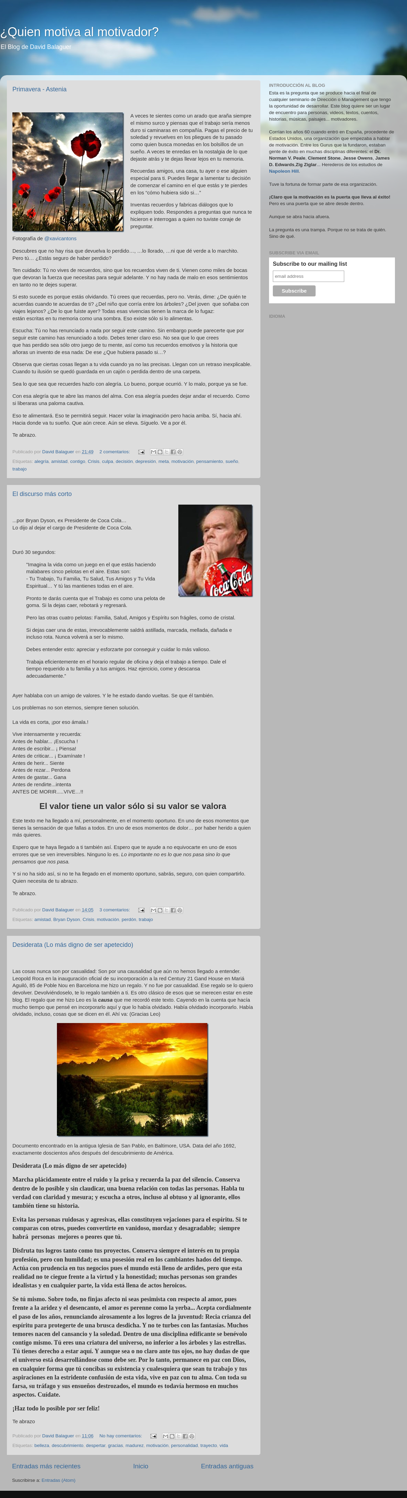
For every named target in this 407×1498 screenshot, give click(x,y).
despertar (95, 1445)
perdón (129, 919)
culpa (107, 461)
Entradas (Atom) (59, 1480)
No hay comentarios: (121, 1435)
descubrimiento (67, 1445)
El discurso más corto (42, 493)
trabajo (19, 469)
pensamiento (209, 461)
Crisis (93, 461)
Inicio (140, 1466)
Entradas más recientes (46, 1466)
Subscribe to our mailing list (310, 264)
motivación (182, 461)
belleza (41, 1445)
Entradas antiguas (227, 1466)
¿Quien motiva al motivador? (79, 32)
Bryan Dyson (66, 919)
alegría (41, 461)
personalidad (184, 1445)
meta (163, 461)
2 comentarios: (115, 451)
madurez (135, 1445)
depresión (146, 461)
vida (223, 1445)
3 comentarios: (115, 909)
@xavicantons (60, 238)
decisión (124, 461)
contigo (77, 461)
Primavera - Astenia (39, 89)
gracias (115, 1445)
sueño (232, 461)
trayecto (208, 1445)
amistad (59, 461)
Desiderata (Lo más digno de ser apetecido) (72, 944)
